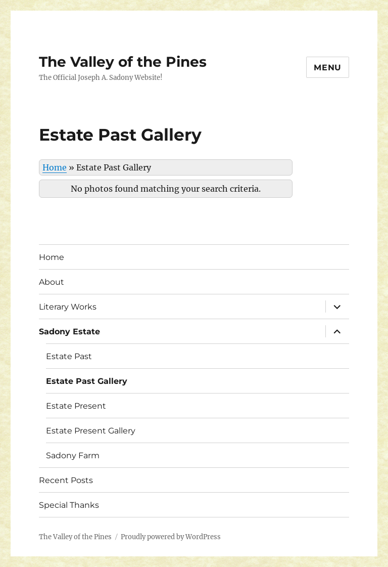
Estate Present (76, 406)
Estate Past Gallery (86, 381)
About (51, 282)
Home (54, 167)
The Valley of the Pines (123, 61)
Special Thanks (69, 505)
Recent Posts (66, 480)
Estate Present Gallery (90, 430)
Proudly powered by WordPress (171, 537)
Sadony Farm (73, 455)
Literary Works (67, 307)
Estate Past (69, 356)
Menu (328, 67)
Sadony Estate (69, 331)
